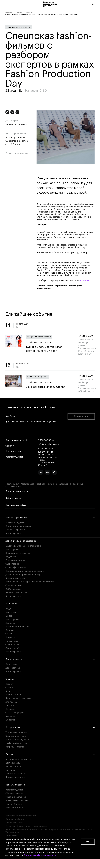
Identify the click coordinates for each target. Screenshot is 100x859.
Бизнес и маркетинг (15, 530)
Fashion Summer (13, 804)
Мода (8, 609)
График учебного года (16, 743)
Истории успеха (13, 451)
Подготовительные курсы (18, 526)
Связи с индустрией (15, 713)
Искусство (10, 637)
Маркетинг (10, 612)
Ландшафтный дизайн (16, 593)
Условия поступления (16, 732)
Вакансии (10, 716)
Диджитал (10, 623)
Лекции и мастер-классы (19, 27)
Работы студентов (14, 457)
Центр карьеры (12, 763)
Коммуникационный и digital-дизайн (23, 546)
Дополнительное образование (50, 541)
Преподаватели (13, 695)
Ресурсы (9, 706)
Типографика (11, 641)
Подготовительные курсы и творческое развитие (29, 582)
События (29, 12)
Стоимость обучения (15, 736)
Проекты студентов (50, 785)
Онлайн (9, 634)
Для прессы (11, 702)
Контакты (10, 720)
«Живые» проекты (14, 793)
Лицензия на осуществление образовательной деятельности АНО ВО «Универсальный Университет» (48, 831)
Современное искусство (17, 553)
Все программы (13, 533)
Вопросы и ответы (14, 747)
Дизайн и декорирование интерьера (23, 575)
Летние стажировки (15, 777)
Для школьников (50, 659)
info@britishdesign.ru (49, 444)
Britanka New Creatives (16, 801)
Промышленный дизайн (17, 627)
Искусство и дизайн (15, 523)
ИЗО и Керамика (13, 589)
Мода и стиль (12, 557)
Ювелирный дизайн (15, 560)
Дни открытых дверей (37, 377)
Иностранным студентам (17, 740)
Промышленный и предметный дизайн (24, 571)
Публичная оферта (14, 819)
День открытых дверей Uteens (45, 387)
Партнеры (10, 709)
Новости (9, 684)
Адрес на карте (45, 449)
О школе (18, 12)
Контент (9, 616)
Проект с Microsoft (14, 808)
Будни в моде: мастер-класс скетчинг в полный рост (50, 349)
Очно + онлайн (12, 648)
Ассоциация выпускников (18, 759)
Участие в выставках (15, 774)
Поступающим (50, 727)
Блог (7, 691)
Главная (8, 12)
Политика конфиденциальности (21, 816)
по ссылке (84, 280)
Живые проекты (13, 766)
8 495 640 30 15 (46, 440)
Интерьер (10, 630)
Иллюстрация (12, 549)
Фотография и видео (15, 567)
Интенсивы (50, 604)
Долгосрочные (12, 668)
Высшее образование (50, 518)
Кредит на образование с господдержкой (26, 826)
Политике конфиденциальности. (40, 855)
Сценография (12, 564)
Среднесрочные (13, 585)
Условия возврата (14, 823)
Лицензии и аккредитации (18, 698)
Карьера (50, 754)
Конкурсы (10, 770)
